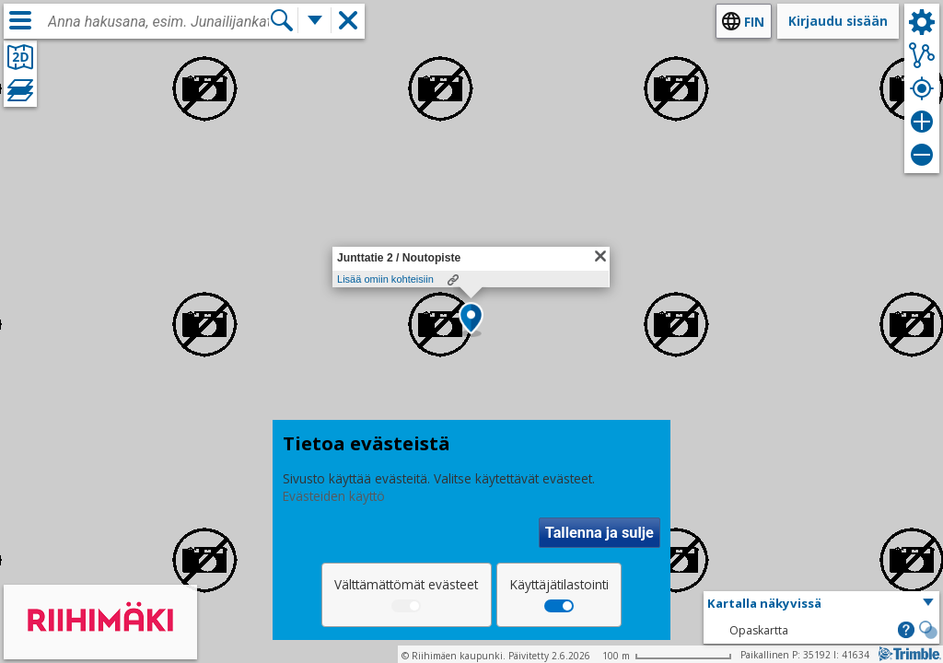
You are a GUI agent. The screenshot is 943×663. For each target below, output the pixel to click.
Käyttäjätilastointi (559, 584)
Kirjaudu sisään (838, 20)
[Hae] (282, 20)
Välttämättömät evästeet (406, 584)
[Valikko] (20, 20)
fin (754, 21)
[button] (471, 319)
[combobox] (158, 22)
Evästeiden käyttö (334, 496)
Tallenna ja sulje (599, 532)
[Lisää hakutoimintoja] (315, 20)
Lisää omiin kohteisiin (385, 279)
